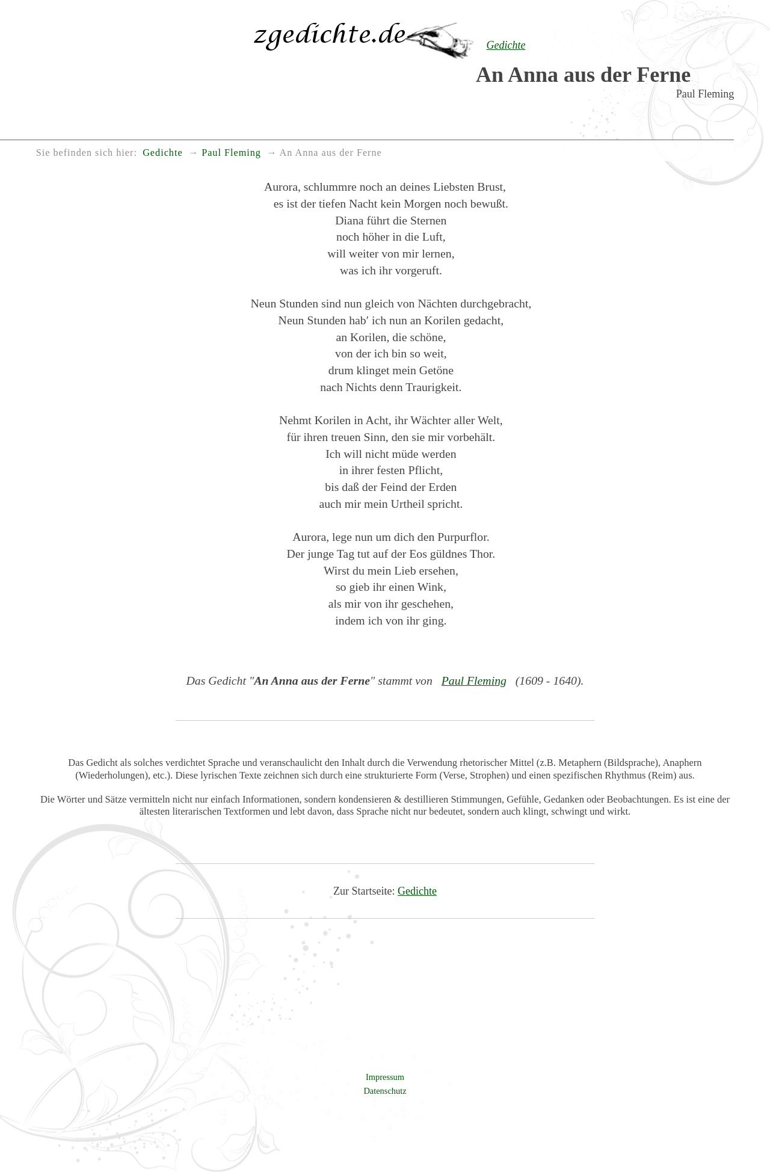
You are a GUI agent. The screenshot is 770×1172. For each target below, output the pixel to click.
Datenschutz (384, 1091)
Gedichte (417, 891)
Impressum (385, 1077)
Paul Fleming (474, 680)
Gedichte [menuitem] (162, 152)
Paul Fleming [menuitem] (231, 152)
